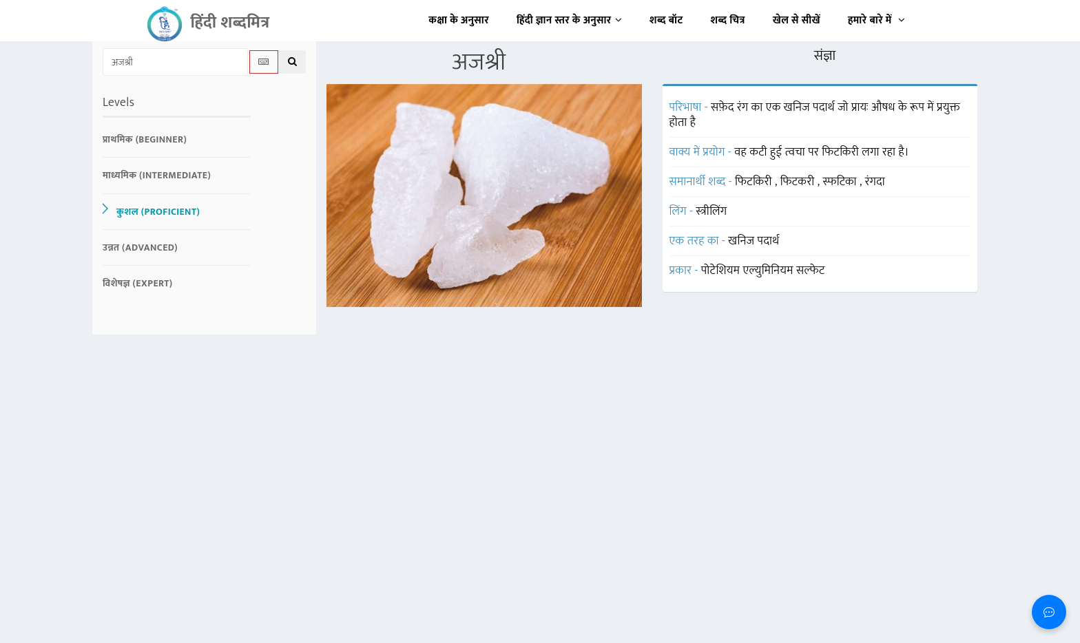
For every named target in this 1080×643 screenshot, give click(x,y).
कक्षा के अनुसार (458, 20)
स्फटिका (841, 181)
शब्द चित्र (728, 20)
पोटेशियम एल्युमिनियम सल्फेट (763, 270)
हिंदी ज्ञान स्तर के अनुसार (569, 20)
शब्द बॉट (666, 20)
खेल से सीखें (796, 20)
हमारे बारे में (876, 20)
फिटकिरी (755, 181)
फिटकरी (799, 181)
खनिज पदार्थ (753, 241)
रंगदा (875, 181)
